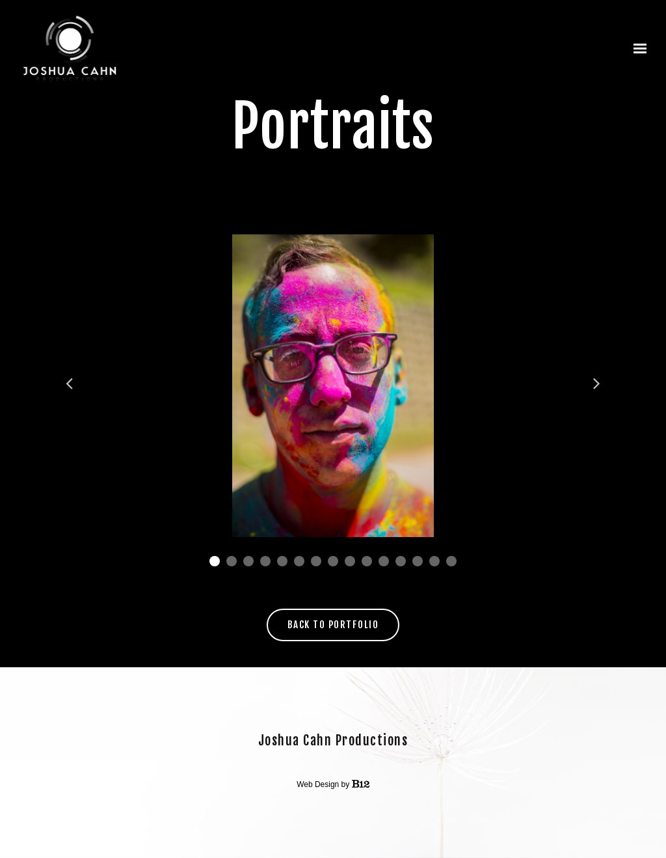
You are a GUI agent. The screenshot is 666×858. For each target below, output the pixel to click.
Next (595, 383)
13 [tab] (417, 561)
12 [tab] (400, 561)
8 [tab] (333, 561)
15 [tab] (451, 561)
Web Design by (333, 784)
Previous (70, 383)
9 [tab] (350, 561)
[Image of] (333, 385)
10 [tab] (367, 561)
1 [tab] (214, 561)
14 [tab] (434, 561)
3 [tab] (248, 561)
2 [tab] (231, 561)
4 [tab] (265, 561)
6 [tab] (299, 561)
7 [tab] (316, 561)
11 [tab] (384, 561)
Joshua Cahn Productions (333, 740)
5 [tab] (282, 561)
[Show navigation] (636, 49)
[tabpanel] (333, 386)
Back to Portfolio (333, 624)
